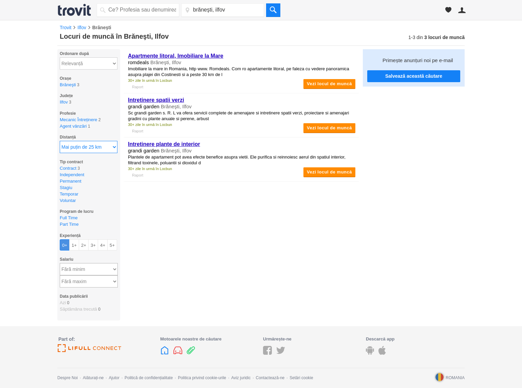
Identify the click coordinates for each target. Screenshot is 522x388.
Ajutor (114, 377)
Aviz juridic (240, 377)
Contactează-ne (270, 377)
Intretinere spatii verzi (156, 100)
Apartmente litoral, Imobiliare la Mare (175, 56)
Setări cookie (301, 377)
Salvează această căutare (413, 76)
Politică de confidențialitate (149, 377)
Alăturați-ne (93, 377)
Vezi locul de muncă (329, 83)
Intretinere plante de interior (164, 144)
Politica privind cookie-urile (202, 377)
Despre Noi (67, 377)
